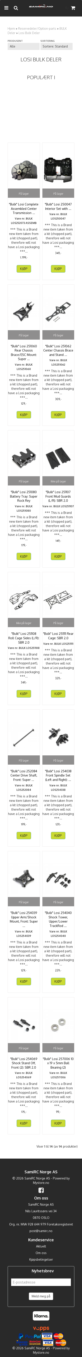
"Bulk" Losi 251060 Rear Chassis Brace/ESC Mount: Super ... (24, 352)
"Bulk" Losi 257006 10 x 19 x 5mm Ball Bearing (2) (58, 1063)
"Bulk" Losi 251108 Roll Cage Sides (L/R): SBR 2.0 (23, 638)
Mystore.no (41, 1183)
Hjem (11, 28)
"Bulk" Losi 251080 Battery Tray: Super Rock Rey (23, 496)
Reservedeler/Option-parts (37, 28)
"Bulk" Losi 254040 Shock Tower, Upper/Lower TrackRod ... (58, 919)
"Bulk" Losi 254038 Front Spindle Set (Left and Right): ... (58, 775)
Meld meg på (41, 1296)
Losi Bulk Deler (29, 33)
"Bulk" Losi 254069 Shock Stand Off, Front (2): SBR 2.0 (23, 1063)
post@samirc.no (41, 1231)
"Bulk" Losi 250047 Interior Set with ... (58, 206)
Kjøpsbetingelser (41, 1259)
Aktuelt (41, 1246)
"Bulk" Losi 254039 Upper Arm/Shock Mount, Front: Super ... (24, 919)
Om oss (41, 1253)
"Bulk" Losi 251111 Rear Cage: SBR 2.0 (58, 636)
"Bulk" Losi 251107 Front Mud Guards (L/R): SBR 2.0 (58, 496)
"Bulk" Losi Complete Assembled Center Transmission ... (23, 208)
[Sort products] (56, 46)
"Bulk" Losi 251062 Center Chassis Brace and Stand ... (58, 350)
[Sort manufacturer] (24, 46)
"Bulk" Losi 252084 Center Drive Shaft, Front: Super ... (23, 775)
